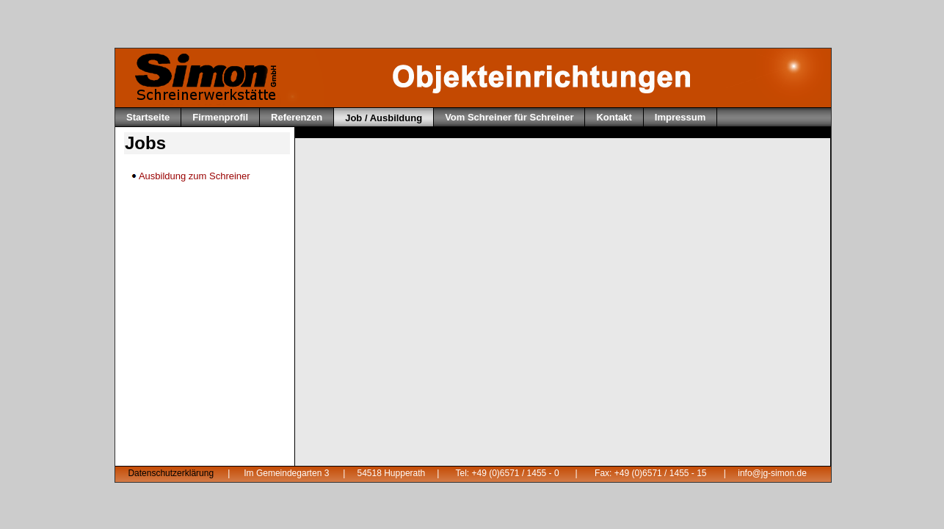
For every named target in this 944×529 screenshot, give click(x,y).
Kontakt (613, 117)
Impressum (680, 117)
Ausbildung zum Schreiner (190, 175)
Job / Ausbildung (383, 117)
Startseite (148, 117)
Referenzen (296, 117)
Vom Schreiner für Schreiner (509, 117)
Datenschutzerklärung (171, 473)
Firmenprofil (220, 117)
